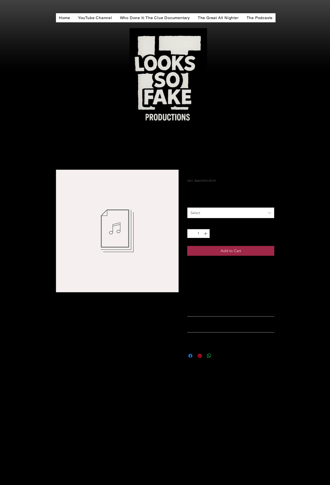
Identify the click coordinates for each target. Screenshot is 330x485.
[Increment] (206, 233)
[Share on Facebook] (190, 356)
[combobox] (230, 212)
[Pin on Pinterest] (200, 356)
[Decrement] (191, 233)
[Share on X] (218, 356)
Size (191, 202)
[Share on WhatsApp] (209, 356)
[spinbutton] (198, 233)
